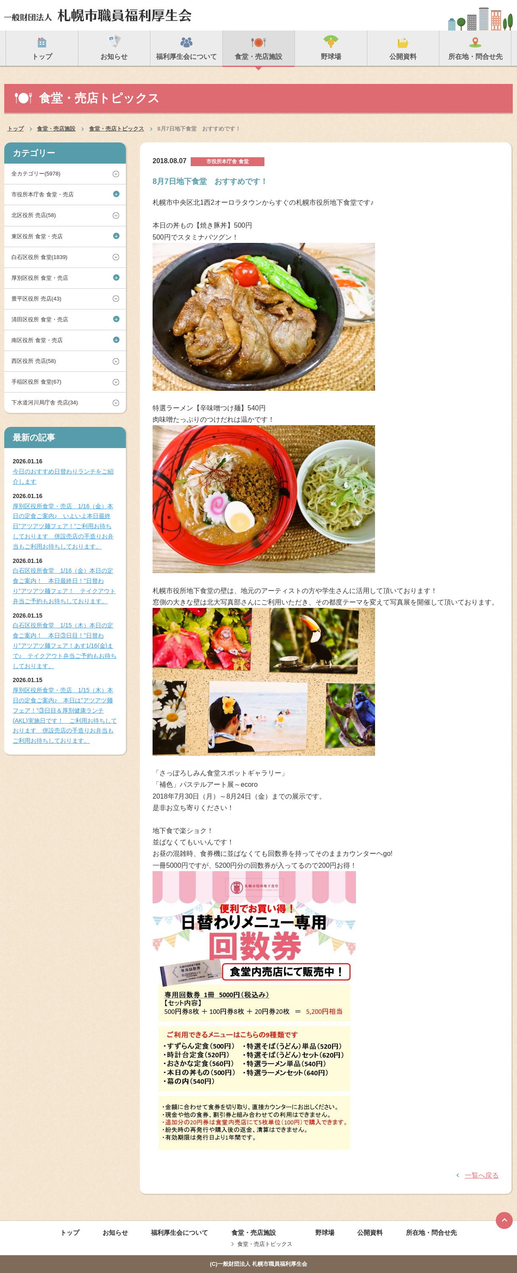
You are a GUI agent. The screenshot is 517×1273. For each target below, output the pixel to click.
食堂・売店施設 (56, 128)
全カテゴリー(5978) (36, 173)
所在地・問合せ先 (431, 1232)
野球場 (324, 1232)
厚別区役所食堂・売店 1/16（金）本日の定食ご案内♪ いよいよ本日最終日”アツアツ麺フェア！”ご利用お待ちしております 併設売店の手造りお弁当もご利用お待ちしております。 (63, 526)
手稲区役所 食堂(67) (36, 382)
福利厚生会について (179, 1232)
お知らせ (115, 1232)
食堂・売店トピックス (116, 128)
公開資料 (370, 1232)
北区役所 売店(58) (33, 215)
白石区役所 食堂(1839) (39, 257)
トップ (15, 128)
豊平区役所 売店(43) (36, 298)
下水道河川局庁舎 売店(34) (44, 402)
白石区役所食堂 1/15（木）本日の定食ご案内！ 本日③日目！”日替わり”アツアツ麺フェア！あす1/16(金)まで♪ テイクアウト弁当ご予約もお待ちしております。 (65, 645)
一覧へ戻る (482, 1175)
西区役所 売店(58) (33, 361)
